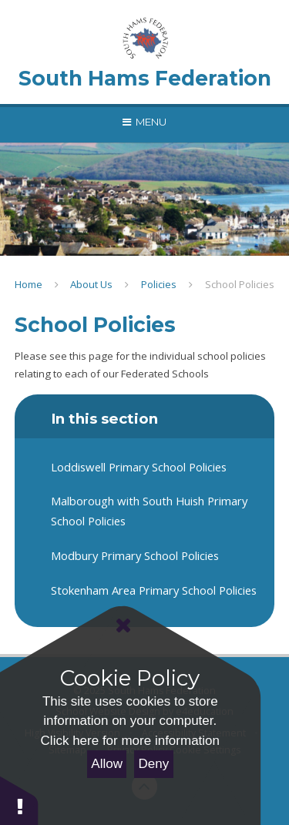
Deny (154, 763)
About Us (91, 284)
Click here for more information (130, 740)
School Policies (239, 284)
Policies (158, 284)
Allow (107, 763)
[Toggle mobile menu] (144, 121)
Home (28, 284)
